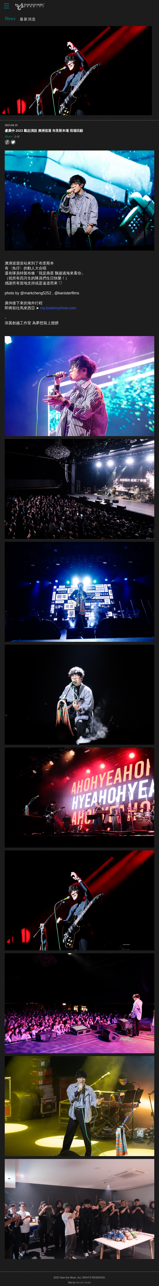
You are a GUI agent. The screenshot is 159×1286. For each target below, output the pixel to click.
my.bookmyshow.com (58, 308)
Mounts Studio (83, 1282)
